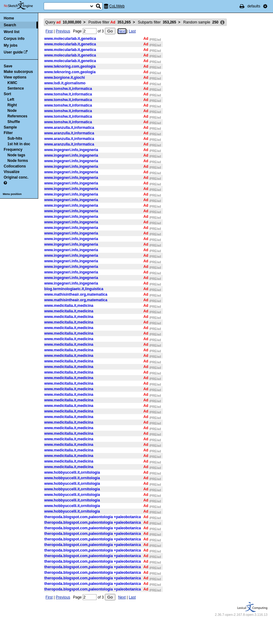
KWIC (12, 83)
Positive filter (109, 22)
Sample (10, 127)
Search (10, 25)
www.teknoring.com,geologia (70, 66)
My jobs (11, 45)
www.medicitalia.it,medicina (68, 305)
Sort (7, 94)
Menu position (12, 194)
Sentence (15, 88)
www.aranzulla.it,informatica (69, 127)
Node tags (16, 155)
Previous (63, 31)
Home (9, 18)
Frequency (13, 149)
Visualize (11, 172)
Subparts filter (157, 22)
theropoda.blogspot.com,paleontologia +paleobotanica (92, 517)
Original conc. (16, 177)
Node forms (17, 161)
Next (122, 31)
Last (132, 31)
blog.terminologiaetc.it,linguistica (73, 289)
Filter (8, 133)
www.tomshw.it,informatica (68, 89)
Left (10, 99)
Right (12, 105)
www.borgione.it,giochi (64, 77)
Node (12, 110)
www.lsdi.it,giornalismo (65, 83)
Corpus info (14, 38)
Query (63, 22)
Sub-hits (14, 138)
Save (8, 66)
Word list (11, 32)
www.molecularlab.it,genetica (70, 38)
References (17, 116)
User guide (13, 52)
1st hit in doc (18, 144)
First (49, 31)
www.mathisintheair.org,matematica (75, 294)
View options (15, 77)
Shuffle (13, 122)
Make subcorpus (18, 72)
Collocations (15, 166)
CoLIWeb (117, 6)
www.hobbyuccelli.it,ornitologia (72, 472)
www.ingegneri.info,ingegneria (71, 150)
